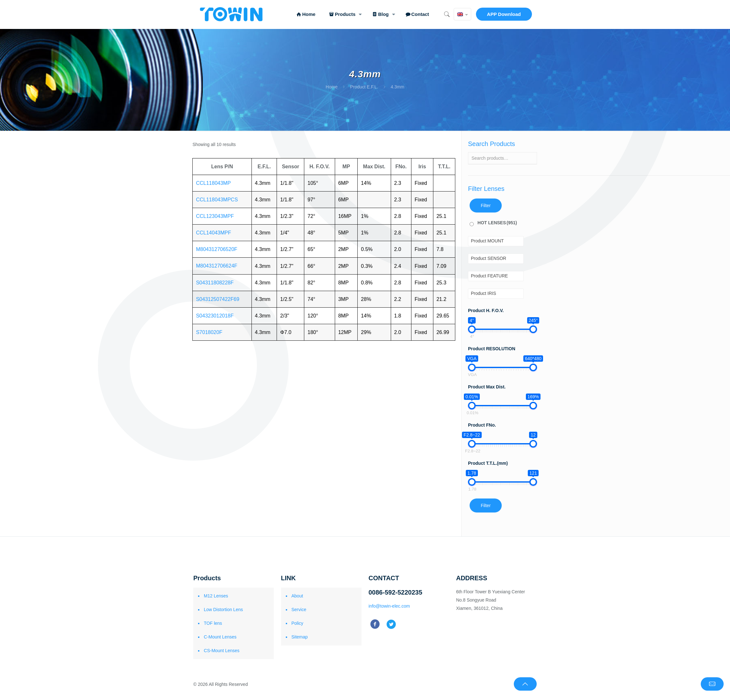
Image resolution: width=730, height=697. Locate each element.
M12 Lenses (216, 595)
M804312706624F (216, 265)
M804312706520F (216, 249)
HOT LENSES (497, 222)
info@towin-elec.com (389, 606)
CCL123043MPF (215, 216)
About (297, 595)
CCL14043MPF (213, 232)
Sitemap (300, 636)
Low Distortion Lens (223, 609)
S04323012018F (214, 315)
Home (331, 86)
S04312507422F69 (217, 299)
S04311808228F (214, 282)
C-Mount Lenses (220, 636)
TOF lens (213, 623)
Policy (297, 623)
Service (299, 609)
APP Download (504, 14)
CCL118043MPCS (217, 199)
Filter (486, 205)
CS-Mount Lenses (221, 650)
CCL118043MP (213, 183)
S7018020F (209, 332)
